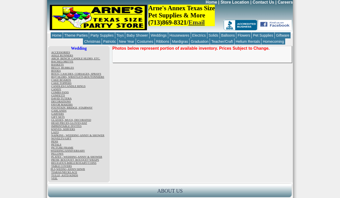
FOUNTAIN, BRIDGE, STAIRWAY (72, 107)
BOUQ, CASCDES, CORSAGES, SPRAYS (76, 73)
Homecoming (273, 41)
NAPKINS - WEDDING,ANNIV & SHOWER (77, 135)
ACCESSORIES (60, 52)
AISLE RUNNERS (62, 55)
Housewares (179, 35)
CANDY (56, 89)
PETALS (56, 144)
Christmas (92, 41)
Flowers (244, 35)
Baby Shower (137, 35)
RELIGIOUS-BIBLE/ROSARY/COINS (74, 162)
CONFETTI (58, 95)
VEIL (54, 178)
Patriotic (109, 41)
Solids (213, 35)
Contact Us (263, 2)
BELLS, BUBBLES (62, 67)
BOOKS (56, 70)
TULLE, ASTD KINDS (64, 175)
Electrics (199, 35)
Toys (120, 35)
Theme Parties (76, 35)
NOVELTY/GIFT (61, 138)
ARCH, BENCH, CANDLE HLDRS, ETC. (75, 58)
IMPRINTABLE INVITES (66, 126)
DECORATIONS (61, 101)
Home (211, 2)
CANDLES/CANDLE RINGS (68, 86)
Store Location (234, 2)
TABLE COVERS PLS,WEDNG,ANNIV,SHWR (68, 167)
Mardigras (180, 41)
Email (196, 22)
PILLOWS (57, 153)
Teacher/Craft (222, 41)
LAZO (55, 132)
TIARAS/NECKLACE (64, 172)
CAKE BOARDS (61, 79)
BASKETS (57, 64)
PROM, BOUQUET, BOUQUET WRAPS (75, 159)
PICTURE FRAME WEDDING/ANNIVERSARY (68, 149)
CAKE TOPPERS (61, 83)
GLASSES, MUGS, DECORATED (71, 119)
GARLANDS (59, 110)
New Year (126, 41)
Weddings (159, 35)
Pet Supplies (263, 35)
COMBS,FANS (60, 92)
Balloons (228, 35)
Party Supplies (101, 35)
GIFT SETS (58, 116)
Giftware (282, 35)
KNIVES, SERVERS (63, 129)
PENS (54, 141)
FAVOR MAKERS (62, 104)
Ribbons (162, 41)
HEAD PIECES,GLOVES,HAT (69, 122)
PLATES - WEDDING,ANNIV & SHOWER (76, 156)
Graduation (199, 41)
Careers (285, 2)
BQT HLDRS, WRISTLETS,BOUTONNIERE (77, 76)
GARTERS (57, 113)
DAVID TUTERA (61, 98)
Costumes (145, 41)
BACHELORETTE (62, 61)
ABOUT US (170, 191)
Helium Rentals (248, 41)
